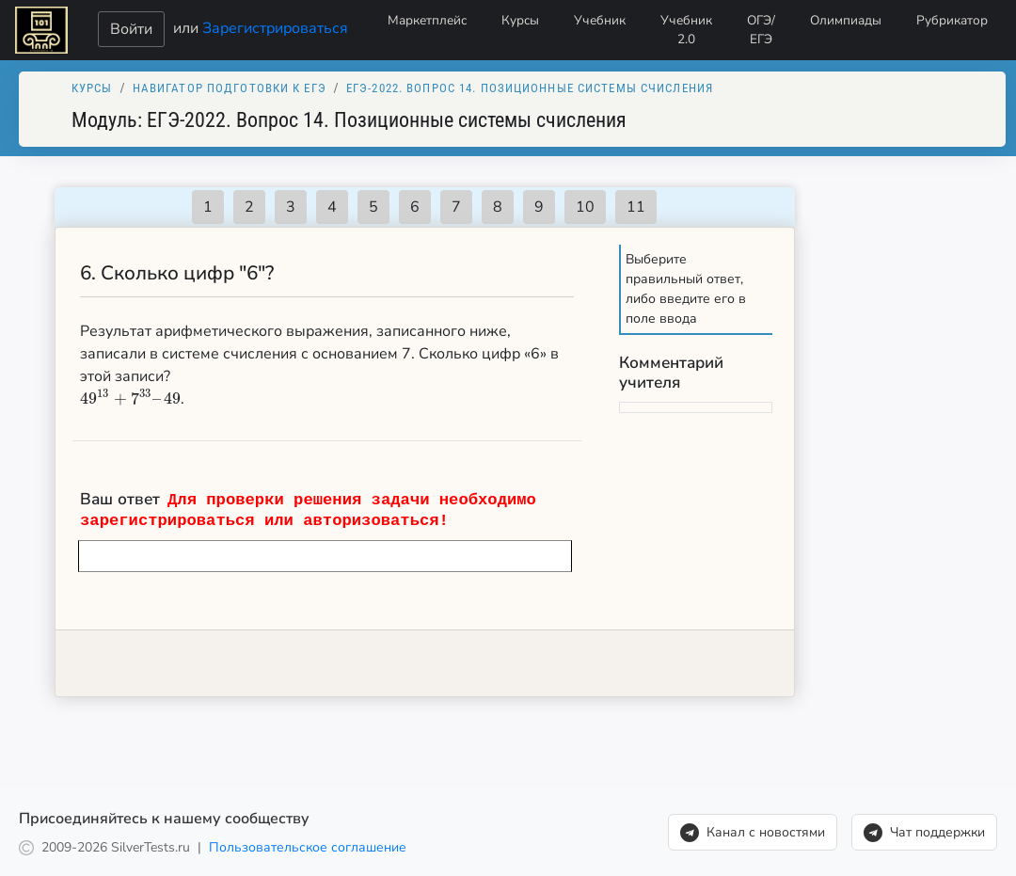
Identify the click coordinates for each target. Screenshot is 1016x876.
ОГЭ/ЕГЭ (761, 29)
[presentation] (130, 399)
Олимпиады (845, 20)
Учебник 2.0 (686, 29)
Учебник (600, 20)
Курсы (520, 20)
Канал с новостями (752, 832)
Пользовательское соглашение (307, 847)
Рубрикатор (952, 20)
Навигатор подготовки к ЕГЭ (229, 88)
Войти (131, 29)
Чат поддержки (924, 832)
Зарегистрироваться (275, 27)
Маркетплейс (427, 20)
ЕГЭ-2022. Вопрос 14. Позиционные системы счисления (529, 88)
